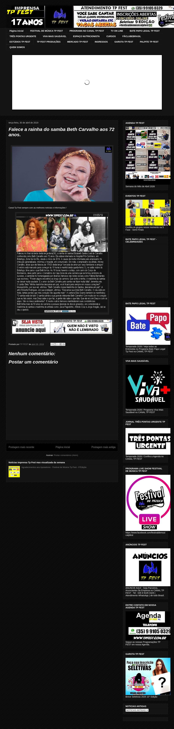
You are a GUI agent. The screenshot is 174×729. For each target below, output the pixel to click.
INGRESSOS (101, 42)
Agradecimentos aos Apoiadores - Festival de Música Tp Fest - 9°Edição (54, 467)
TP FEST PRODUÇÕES (48, 42)
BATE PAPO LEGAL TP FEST (145, 31)
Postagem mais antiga (104, 447)
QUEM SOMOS (17, 47)
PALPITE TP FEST (149, 42)
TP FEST (19, 12)
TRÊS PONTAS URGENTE (23, 36)
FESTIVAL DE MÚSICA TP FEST (46, 31)
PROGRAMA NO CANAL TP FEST (87, 31)
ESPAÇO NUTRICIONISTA (86, 36)
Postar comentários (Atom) (66, 455)
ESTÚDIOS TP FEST (20, 42)
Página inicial (16, 31)
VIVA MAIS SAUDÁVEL (54, 36)
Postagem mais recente (21, 447)
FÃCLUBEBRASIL (131, 36)
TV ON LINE (117, 31)
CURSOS (111, 36)
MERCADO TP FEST (77, 42)
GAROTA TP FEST (123, 42)
